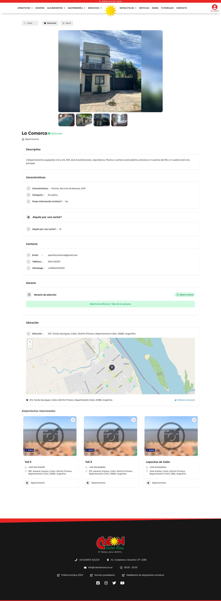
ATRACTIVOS (25, 8)
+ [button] (30, 341)
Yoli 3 (88, 462)
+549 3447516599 (36, 467)
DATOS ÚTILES (128, 8)
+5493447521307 (56, 268)
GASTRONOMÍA (76, 8)
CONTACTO (181, 8)
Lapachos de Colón (158, 462)
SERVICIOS (94, 8)
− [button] (30, 345)
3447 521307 (54, 261)
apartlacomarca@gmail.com (63, 255)
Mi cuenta (215, 11)
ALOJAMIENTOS (56, 8)
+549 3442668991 (97, 467)
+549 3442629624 (158, 467)
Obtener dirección (184, 400)
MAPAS (155, 8)
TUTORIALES (167, 8)
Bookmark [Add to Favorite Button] (50, 23)
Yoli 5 (28, 462)
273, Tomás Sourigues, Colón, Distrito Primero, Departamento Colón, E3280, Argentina (92, 333)
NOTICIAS (144, 8)
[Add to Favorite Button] (73, 420)
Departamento (32, 139)
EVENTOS (40, 8)
